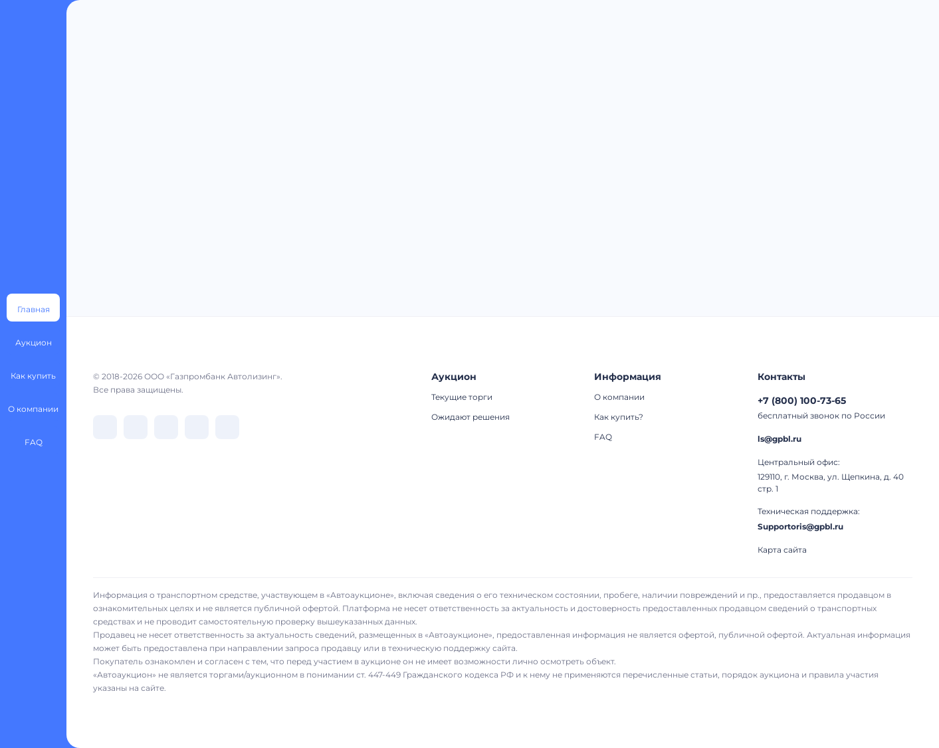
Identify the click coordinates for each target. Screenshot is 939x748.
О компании (619, 397)
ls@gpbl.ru (779, 439)
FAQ (603, 437)
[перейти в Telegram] (136, 427)
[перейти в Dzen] (166, 427)
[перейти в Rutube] (197, 427)
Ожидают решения (470, 417)
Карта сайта (782, 550)
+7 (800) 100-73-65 (802, 401)
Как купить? (618, 417)
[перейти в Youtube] (227, 427)
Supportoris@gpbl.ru (800, 526)
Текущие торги (461, 397)
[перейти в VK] (105, 427)
